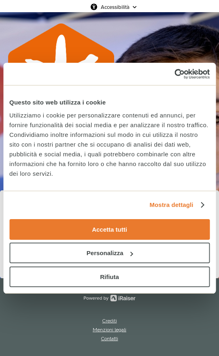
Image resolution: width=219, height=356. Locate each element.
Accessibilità (115, 7)
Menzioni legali (109, 330)
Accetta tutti (109, 229)
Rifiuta (109, 276)
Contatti (109, 338)
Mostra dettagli (171, 204)
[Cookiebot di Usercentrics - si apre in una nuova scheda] (174, 74)
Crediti (109, 321)
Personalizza (110, 252)
